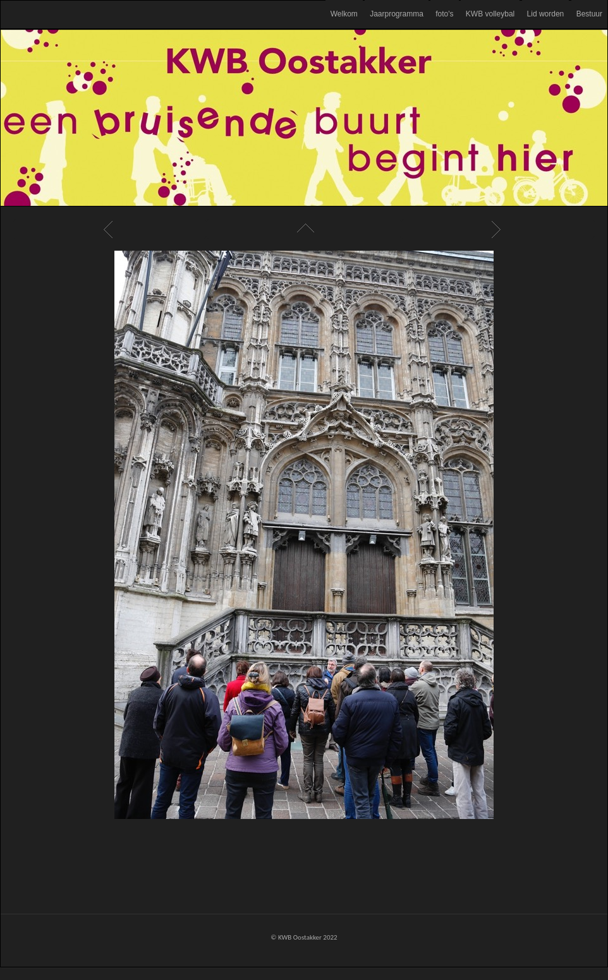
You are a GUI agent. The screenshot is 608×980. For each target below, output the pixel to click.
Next (498, 229)
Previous (110, 229)
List (304, 229)
